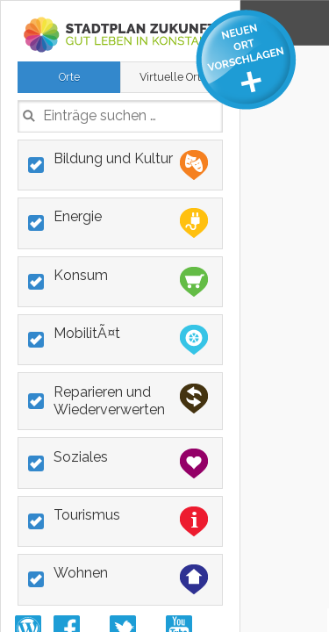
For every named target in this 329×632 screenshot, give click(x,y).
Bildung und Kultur (131, 165)
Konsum (131, 282)
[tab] (69, 77)
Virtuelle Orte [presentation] (173, 76)
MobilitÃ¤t (131, 340)
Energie (131, 223)
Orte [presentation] (69, 76)
